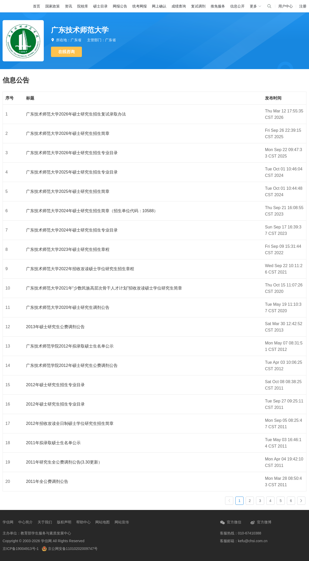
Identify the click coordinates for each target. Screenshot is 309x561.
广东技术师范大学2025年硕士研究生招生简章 (67, 191)
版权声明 (64, 522)
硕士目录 (100, 6)
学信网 (8, 522)
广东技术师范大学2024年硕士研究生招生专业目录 (72, 230)
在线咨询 (66, 52)
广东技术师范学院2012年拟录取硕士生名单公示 (70, 346)
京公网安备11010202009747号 (70, 549)
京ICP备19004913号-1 (21, 549)
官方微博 (260, 522)
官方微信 (230, 522)
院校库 (82, 6)
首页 (36, 6)
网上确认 (159, 6)
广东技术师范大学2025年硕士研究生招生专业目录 (72, 172)
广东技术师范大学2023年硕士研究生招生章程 (67, 249)
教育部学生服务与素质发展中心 (46, 533)
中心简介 (25, 522)
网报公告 (120, 6)
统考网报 (139, 6)
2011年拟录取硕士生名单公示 (53, 443)
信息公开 (237, 6)
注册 (302, 6)
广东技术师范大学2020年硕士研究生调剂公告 (67, 307)
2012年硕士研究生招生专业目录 (55, 385)
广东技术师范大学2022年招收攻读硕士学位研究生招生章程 (80, 269)
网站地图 (102, 522)
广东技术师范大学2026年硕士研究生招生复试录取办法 (76, 114)
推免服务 (218, 6)
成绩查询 (178, 6)
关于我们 (45, 522)
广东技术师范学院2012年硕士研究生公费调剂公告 (72, 365)
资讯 (68, 6)
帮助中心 (83, 522)
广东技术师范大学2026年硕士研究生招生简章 (67, 133)
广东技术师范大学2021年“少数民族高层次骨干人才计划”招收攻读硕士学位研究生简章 (104, 288)
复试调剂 (198, 6)
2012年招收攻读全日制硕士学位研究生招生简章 (70, 423)
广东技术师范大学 (80, 30)
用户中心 (285, 6)
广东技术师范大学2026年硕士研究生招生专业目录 (72, 153)
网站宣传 (122, 522)
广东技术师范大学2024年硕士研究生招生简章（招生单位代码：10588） (92, 211)
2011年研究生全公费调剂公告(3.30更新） (64, 462)
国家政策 (52, 6)
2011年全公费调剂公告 (47, 481)
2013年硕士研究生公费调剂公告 (55, 327)
